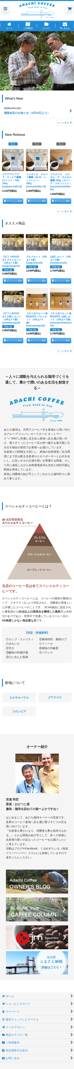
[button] (5, 10)
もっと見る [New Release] (64, 211)
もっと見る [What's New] (64, 122)
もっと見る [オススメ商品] (64, 351)
